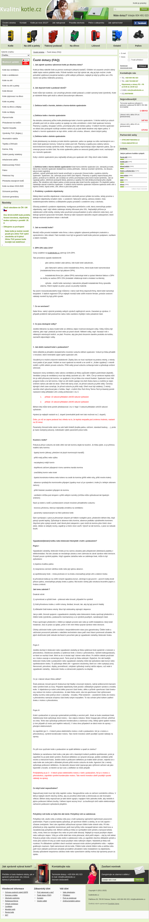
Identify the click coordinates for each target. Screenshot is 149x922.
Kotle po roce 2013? (39, 23)
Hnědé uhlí (124, 161)
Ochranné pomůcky (10, 191)
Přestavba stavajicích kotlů (13, 181)
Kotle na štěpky (8, 112)
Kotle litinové (7, 91)
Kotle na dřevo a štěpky (11, 107)
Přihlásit (142, 66)
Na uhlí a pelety (32, 46)
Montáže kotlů (10, 909)
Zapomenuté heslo (126, 68)
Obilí (121, 180)
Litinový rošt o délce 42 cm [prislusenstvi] (129, 125)
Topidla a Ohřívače (10, 144)
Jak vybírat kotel (115, 23)
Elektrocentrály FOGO (11, 165)
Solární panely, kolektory (12, 154)
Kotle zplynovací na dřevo (12, 96)
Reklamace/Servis (11, 901)
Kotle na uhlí (7, 80)
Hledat (144, 9)
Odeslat (139, 880)
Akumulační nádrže (10, 139)
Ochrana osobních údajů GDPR (16, 892)
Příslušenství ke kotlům (11, 123)
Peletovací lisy (8, 176)
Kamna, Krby (7, 149)
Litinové (96, 46)
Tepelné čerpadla (9, 128)
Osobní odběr (42, 901)
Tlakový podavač (53, 46)
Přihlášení (66, 895)
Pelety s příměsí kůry (127, 171)
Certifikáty (8, 906)
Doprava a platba (11, 895)
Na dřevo (74, 46)
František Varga (113, 903)
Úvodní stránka (9, 23)
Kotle (10, 46)
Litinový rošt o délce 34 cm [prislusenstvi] (129, 115)
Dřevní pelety (124, 166)
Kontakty (40, 898)
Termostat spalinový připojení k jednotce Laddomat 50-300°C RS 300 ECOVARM (133, 105)
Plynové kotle (7, 117)
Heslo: (123, 57)
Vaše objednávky (69, 892)
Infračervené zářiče (10, 160)
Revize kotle (9, 912)
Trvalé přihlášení (137, 60)
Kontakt (23, 23)
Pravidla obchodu (76, 23)
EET (6, 915)
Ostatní (117, 46)
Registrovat (124, 65)
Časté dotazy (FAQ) (44, 895)
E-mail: (123, 53)
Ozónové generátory (10, 197)
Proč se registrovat (69, 898)
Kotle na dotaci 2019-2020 (13, 186)
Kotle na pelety (8, 102)
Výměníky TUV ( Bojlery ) (12, 133)
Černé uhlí (123, 157)
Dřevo (122, 184)
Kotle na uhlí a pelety (10, 86)
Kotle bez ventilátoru (10, 70)
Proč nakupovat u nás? (45, 892)
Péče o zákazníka (96, 23)
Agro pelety (124, 175)
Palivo (138, 46)
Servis (5, 25)
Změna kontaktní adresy (71, 901)
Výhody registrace (11, 904)
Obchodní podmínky (12, 898)
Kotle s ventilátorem (10, 75)
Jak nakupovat (58, 23)
